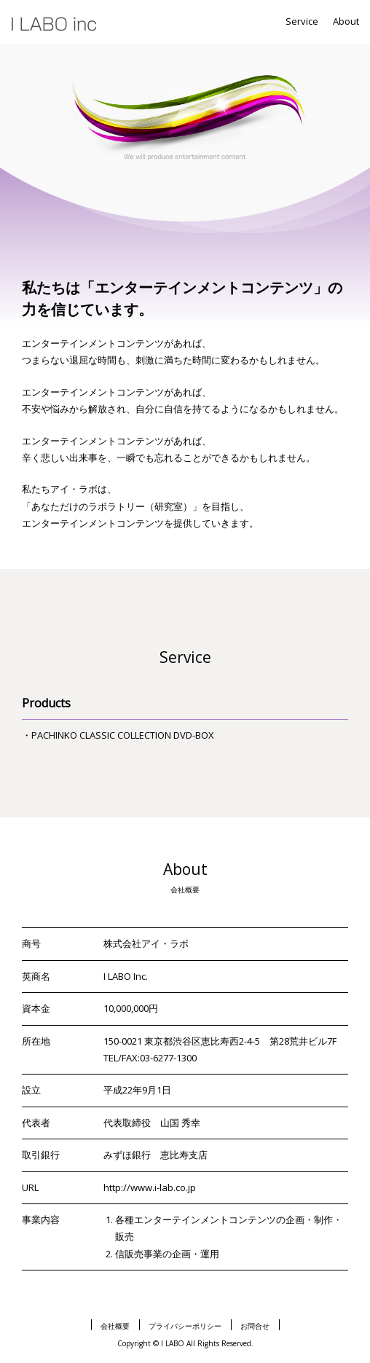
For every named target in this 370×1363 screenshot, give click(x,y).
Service (302, 21)
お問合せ (254, 1326)
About (346, 21)
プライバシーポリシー (185, 1326)
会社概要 (115, 1326)
